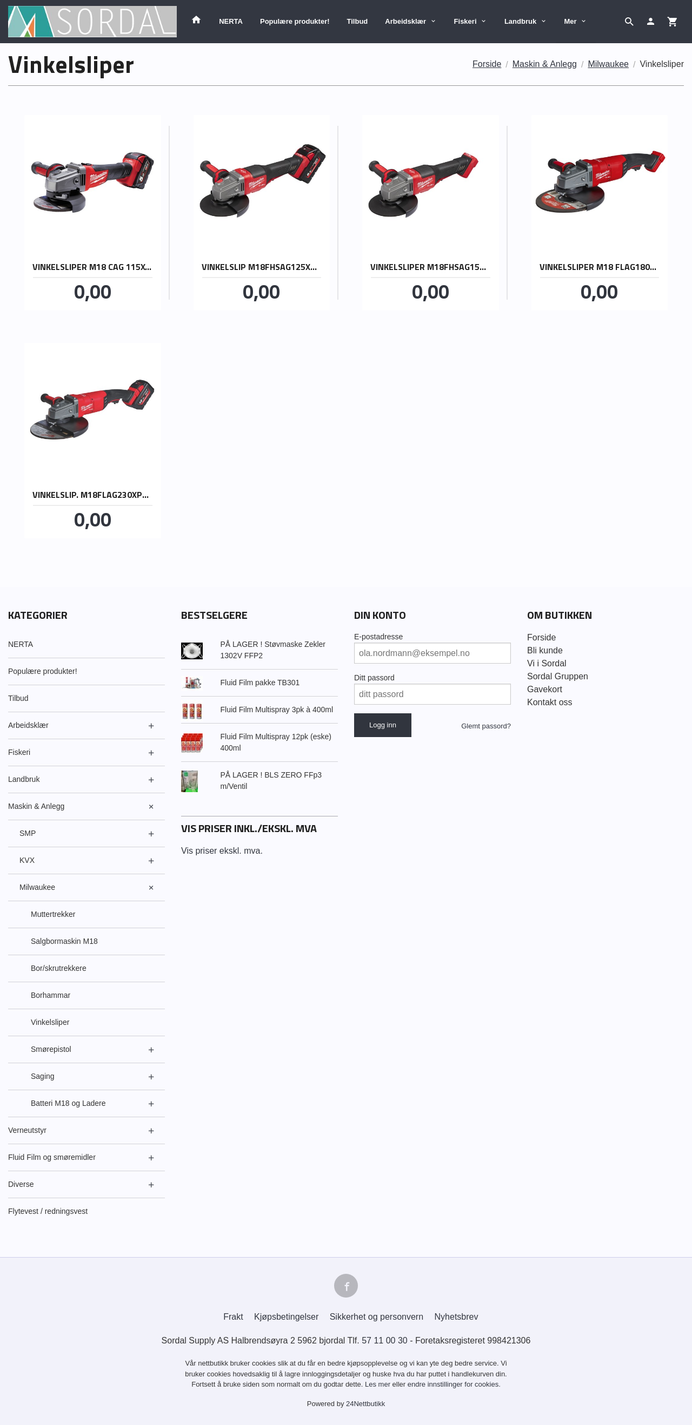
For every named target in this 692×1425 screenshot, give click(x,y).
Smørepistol (51, 1049)
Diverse (21, 1184)
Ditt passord (374, 677)
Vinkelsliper (50, 1022)
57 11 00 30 (385, 1340)
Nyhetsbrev (456, 1316)
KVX (27, 860)
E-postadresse (378, 636)
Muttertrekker (53, 914)
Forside (487, 64)
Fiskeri (465, 21)
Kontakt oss (550, 702)
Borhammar (50, 995)
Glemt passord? (486, 726)
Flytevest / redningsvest (48, 1211)
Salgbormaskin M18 (64, 941)
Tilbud (357, 21)
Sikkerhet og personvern (376, 1316)
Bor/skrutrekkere (58, 968)
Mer (570, 21)
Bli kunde (545, 650)
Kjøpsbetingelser (286, 1316)
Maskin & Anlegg (36, 806)
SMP (27, 833)
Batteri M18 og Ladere (68, 1103)
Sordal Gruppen (557, 676)
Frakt (233, 1316)
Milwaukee (37, 887)
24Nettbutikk (365, 1404)
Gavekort (544, 689)
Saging (43, 1076)
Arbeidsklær (405, 21)
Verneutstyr (27, 1130)
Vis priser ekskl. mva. (222, 850)
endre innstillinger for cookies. (454, 1384)
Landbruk (520, 21)
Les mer (378, 1384)
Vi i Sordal (547, 663)
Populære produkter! (295, 21)
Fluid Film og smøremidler (52, 1157)
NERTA (231, 21)
